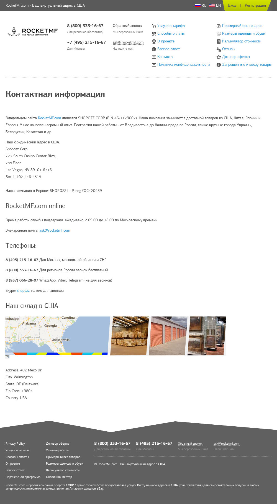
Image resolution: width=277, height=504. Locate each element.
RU (200, 5)
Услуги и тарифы (171, 25)
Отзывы (228, 49)
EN (215, 5)
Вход (232, 5)
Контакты (165, 56)
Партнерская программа (23, 477)
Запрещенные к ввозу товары (246, 64)
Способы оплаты (170, 33)
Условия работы (57, 450)
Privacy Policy (15, 443)
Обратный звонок (127, 26)
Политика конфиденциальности (183, 64)
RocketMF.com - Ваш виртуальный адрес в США (131, 464)
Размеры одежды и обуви (243, 33)
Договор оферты (236, 56)
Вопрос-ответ (168, 49)
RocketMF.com (49, 118)
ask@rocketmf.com (128, 42)
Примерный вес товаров (242, 25)
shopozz (23, 290)
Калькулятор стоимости (241, 41)
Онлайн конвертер (59, 477)
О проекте (166, 41)
